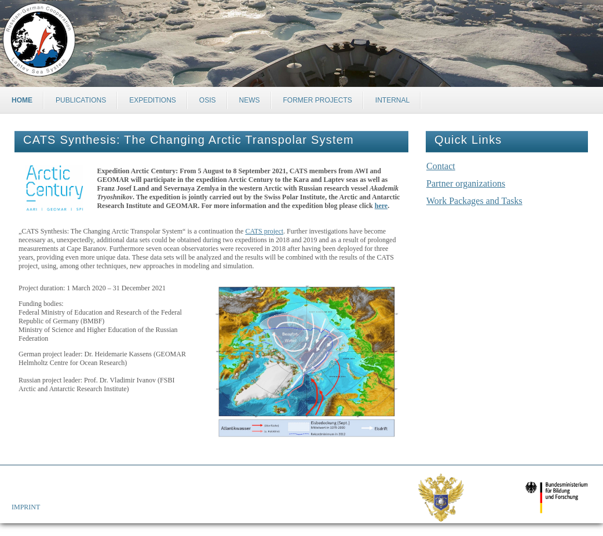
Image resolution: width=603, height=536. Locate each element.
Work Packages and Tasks (474, 201)
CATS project (264, 231)
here (381, 206)
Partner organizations (465, 183)
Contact (440, 166)
